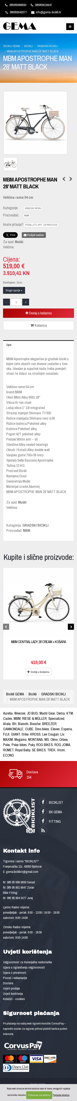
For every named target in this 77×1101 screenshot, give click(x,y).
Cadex (7, 718)
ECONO (8, 755)
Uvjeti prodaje (11, 988)
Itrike (25, 734)
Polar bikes (19, 744)
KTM (69, 713)
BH (14, 723)
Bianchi (23, 723)
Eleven (55, 729)
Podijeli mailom (34, 235)
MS (46, 739)
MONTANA (35, 739)
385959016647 (41, 5)
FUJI (6, 734)
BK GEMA (50, 812)
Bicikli (28, 46)
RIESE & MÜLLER (34, 718)
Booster (35, 723)
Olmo (54, 739)
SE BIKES (39, 750)
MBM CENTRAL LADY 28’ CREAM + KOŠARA (38, 641)
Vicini (61, 750)
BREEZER (49, 723)
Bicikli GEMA (11, 46)
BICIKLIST (51, 802)
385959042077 (16, 12)
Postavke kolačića (61, 1095)
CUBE (29, 729)
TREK (51, 750)
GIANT (15, 734)
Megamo (20, 739)
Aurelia (8, 713)
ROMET (8, 750)
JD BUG (32, 713)
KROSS (35, 734)
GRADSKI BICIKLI (47, 46)
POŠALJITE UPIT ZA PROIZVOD (41, 225)
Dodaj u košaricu (38, 313)
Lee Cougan (50, 734)
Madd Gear (47, 713)
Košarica (38, 325)
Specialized (56, 718)
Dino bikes (42, 729)
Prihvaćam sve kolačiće (39, 1095)
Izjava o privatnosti (14, 972)
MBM (26, 215)
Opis (8, 345)
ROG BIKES (44, 744)
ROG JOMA (62, 744)
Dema (61, 713)
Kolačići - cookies (14, 999)
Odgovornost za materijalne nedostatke (27, 962)
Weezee (19, 713)
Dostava (8, 983)
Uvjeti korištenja (13, 993)
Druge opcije (14, 290)
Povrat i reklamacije (15, 978)
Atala (7, 723)
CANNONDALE (13, 729)
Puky (31, 744)
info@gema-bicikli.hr (46, 12)
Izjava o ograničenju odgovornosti (24, 967)
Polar (6, 744)
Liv (62, 734)
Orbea (63, 739)
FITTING (50, 821)
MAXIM (8, 739)
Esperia (66, 729)
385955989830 (15, 5)
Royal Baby (22, 750)
